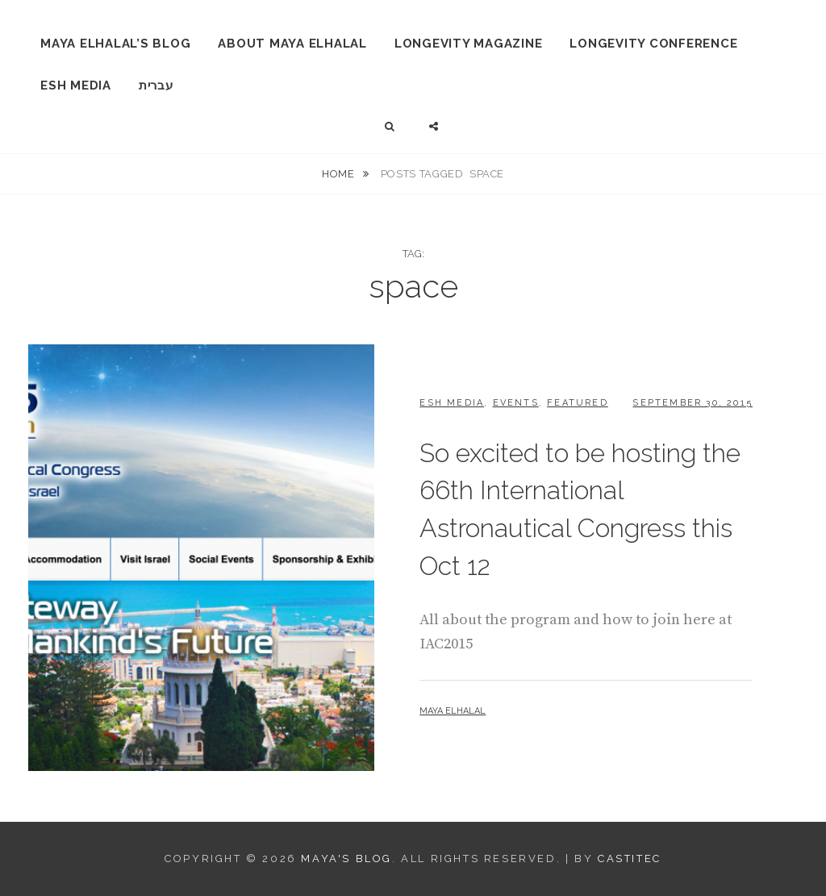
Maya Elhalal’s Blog (115, 43)
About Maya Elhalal (292, 43)
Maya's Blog (346, 858)
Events (516, 403)
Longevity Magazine (468, 43)
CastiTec (629, 858)
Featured (577, 403)
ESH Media (75, 85)
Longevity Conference (653, 43)
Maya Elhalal (452, 711)
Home (339, 174)
